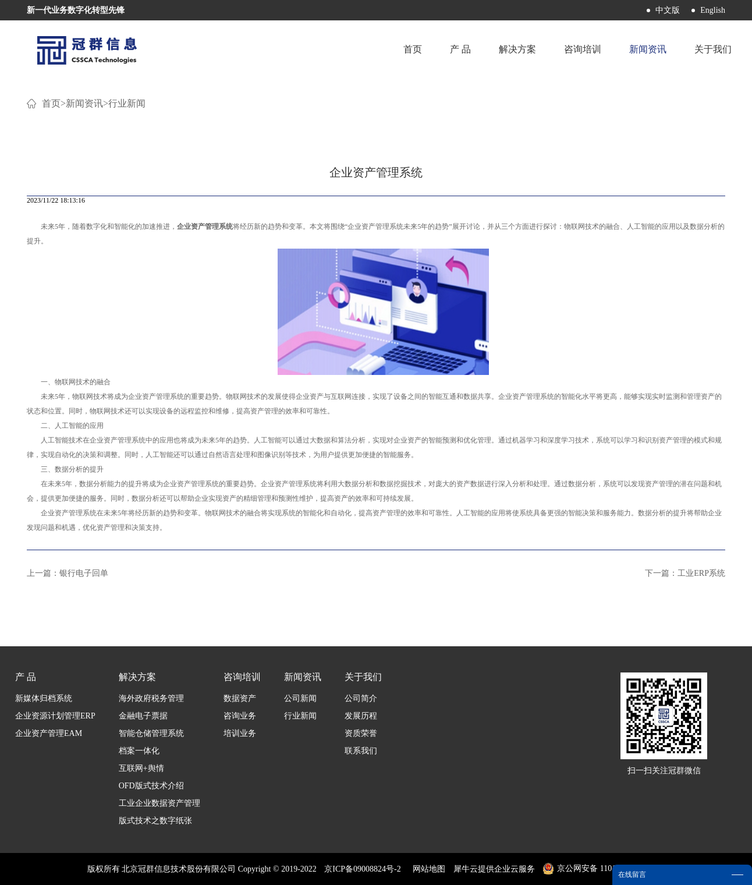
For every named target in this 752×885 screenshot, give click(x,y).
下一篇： (685, 573)
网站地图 (427, 869)
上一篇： (67, 573)
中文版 (667, 10)
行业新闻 (127, 103)
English (712, 10)
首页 (412, 49)
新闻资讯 (84, 103)
